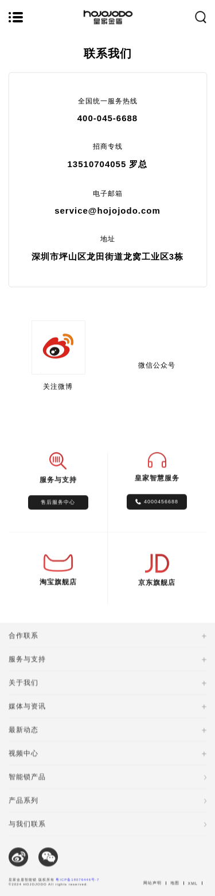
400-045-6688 (107, 118)
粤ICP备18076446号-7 (77, 889)
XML (193, 893)
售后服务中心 (58, 507)
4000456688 (161, 506)
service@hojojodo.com (107, 210)
